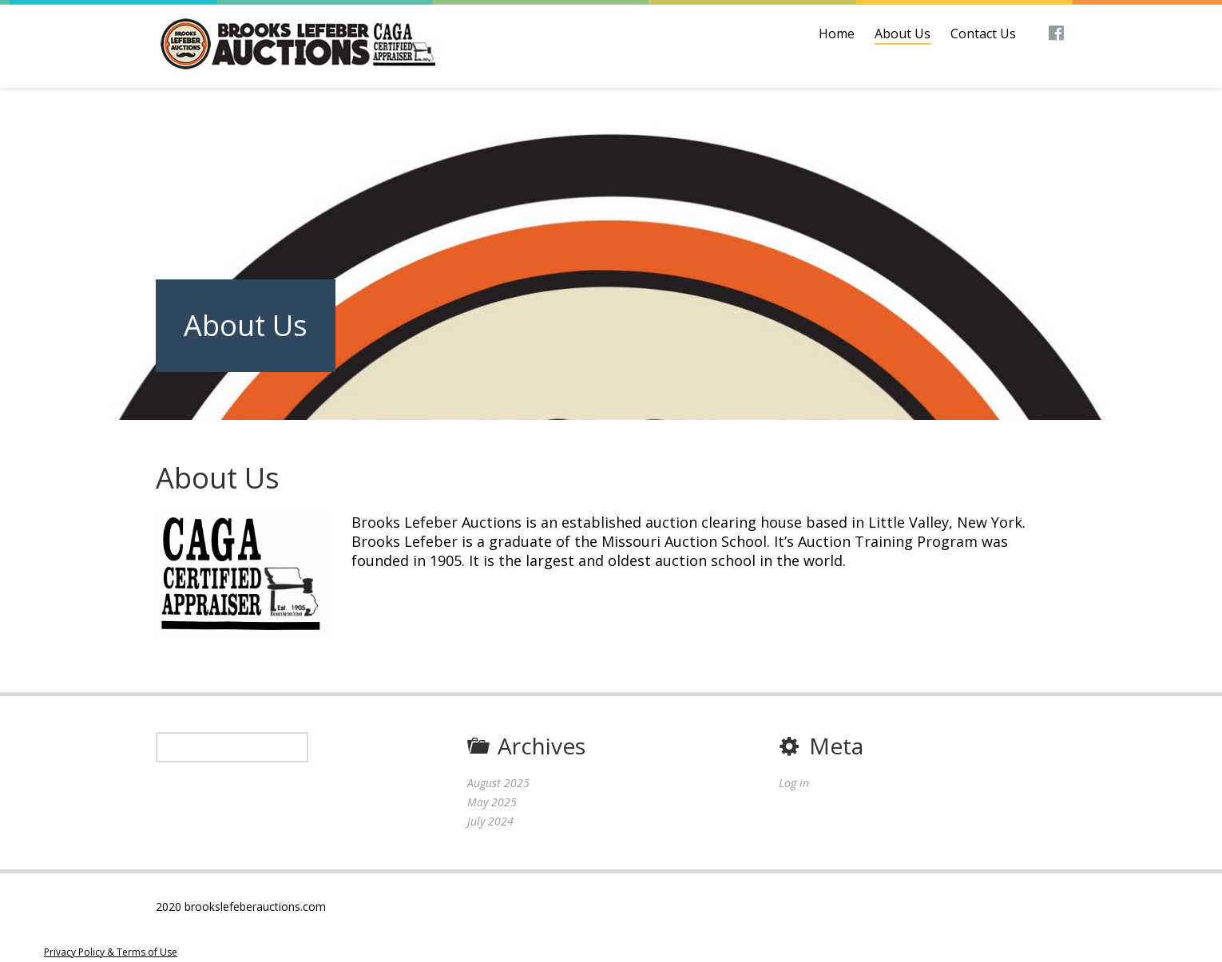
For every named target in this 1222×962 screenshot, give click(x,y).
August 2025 (498, 782)
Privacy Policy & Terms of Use (110, 952)
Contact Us (983, 33)
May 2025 (492, 802)
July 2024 (490, 821)
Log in (794, 782)
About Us (902, 33)
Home (837, 33)
